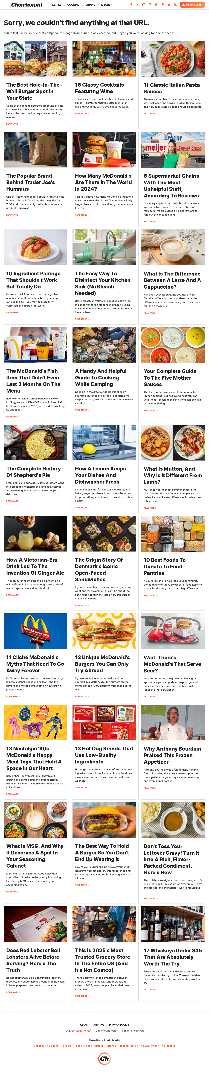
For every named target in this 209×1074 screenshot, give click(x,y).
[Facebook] (131, 6)
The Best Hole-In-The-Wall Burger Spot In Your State (34, 91)
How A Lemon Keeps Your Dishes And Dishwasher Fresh (100, 475)
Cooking (73, 4)
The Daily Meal (148, 1046)
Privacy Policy (119, 1024)
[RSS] (175, 6)
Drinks (90, 4)
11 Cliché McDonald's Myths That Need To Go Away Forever (35, 664)
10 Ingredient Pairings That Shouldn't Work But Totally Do (33, 280)
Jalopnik (54, 1046)
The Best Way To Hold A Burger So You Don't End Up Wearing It (102, 852)
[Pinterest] (163, 6)
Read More (12, 124)
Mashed (111, 1046)
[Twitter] (137, 6)
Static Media (82, 1030)
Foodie (79, 1046)
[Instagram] (144, 6)
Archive (98, 1024)
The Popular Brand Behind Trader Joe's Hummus (30, 182)
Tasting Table (128, 1046)
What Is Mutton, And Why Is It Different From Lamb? (173, 475)
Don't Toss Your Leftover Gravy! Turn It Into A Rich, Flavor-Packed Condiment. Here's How (171, 859)
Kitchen (106, 4)
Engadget (40, 1046)
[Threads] (150, 6)
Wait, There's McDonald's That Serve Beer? (172, 664)
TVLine (67, 1046)
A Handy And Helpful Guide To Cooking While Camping (101, 377)
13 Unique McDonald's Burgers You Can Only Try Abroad (102, 664)
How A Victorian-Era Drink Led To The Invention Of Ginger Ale (35, 566)
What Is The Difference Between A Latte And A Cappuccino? (172, 280)
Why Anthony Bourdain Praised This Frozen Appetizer (172, 755)
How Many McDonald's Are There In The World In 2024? (103, 182)
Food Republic (94, 1046)
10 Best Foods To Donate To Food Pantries (165, 566)
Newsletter (192, 4)
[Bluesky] (169, 6)
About (84, 1024)
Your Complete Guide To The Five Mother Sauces (170, 377)
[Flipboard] (156, 6)
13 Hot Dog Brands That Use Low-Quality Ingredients (104, 755)
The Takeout (167, 1046)
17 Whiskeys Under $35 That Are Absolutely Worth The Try (173, 957)
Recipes (56, 4)
